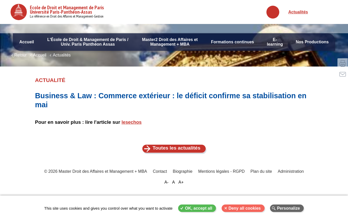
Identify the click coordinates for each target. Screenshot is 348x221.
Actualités (298, 12)
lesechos (132, 136)
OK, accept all (198, 208)
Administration (289, 187)
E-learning (275, 41)
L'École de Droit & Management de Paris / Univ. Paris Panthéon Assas (87, 41)
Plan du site (260, 187)
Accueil (26, 42)
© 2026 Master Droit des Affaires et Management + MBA (97, 187)
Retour (20, 69)
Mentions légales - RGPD (221, 187)
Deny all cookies (245, 208)
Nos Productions (312, 42)
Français (320, 12)
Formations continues (232, 42)
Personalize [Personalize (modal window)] (288, 208)
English (331, 12)
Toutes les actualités (177, 162)
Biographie (183, 187)
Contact (161, 187)
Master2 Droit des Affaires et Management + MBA (170, 41)
